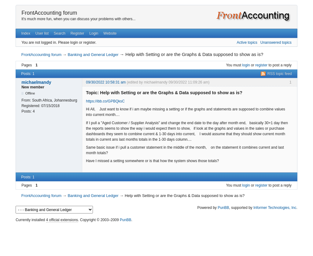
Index (25, 33)
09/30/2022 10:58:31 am (106, 82)
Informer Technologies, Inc (274, 208)
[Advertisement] (156, 237)
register (261, 65)
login (246, 65)
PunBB (223, 208)
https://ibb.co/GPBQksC (105, 101)
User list (42, 33)
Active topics (247, 42)
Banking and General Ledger (93, 54)
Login (93, 33)
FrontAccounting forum (49, 13)
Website (109, 33)
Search (59, 33)
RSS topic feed (279, 74)
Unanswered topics (276, 42)
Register (77, 33)
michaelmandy (36, 82)
